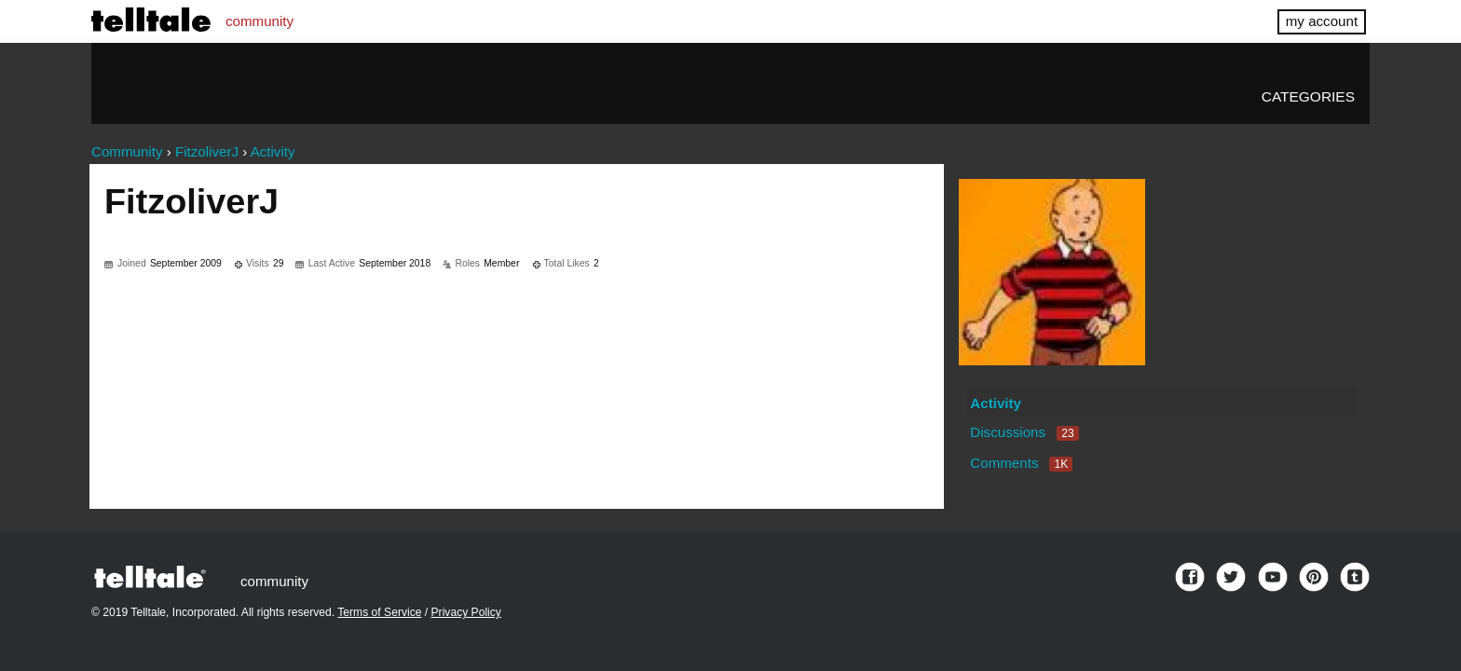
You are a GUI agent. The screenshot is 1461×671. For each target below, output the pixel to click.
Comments (1021, 463)
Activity (995, 403)
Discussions (1024, 432)
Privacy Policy (466, 612)
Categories (1308, 96)
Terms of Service (379, 612)
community (259, 21)
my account (1322, 21)
